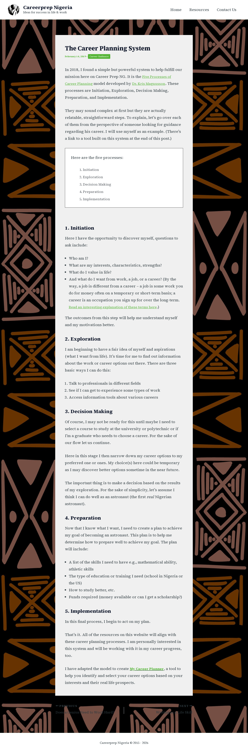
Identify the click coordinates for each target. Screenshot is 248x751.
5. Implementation (96, 199)
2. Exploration (92, 177)
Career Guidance (99, 56)
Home (176, 9)
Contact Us (226, 9)
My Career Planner (148, 668)
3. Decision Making (97, 184)
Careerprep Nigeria (47, 7)
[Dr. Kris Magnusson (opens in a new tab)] (153, 83)
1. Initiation (90, 169)
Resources (199, 9)
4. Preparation (92, 191)
